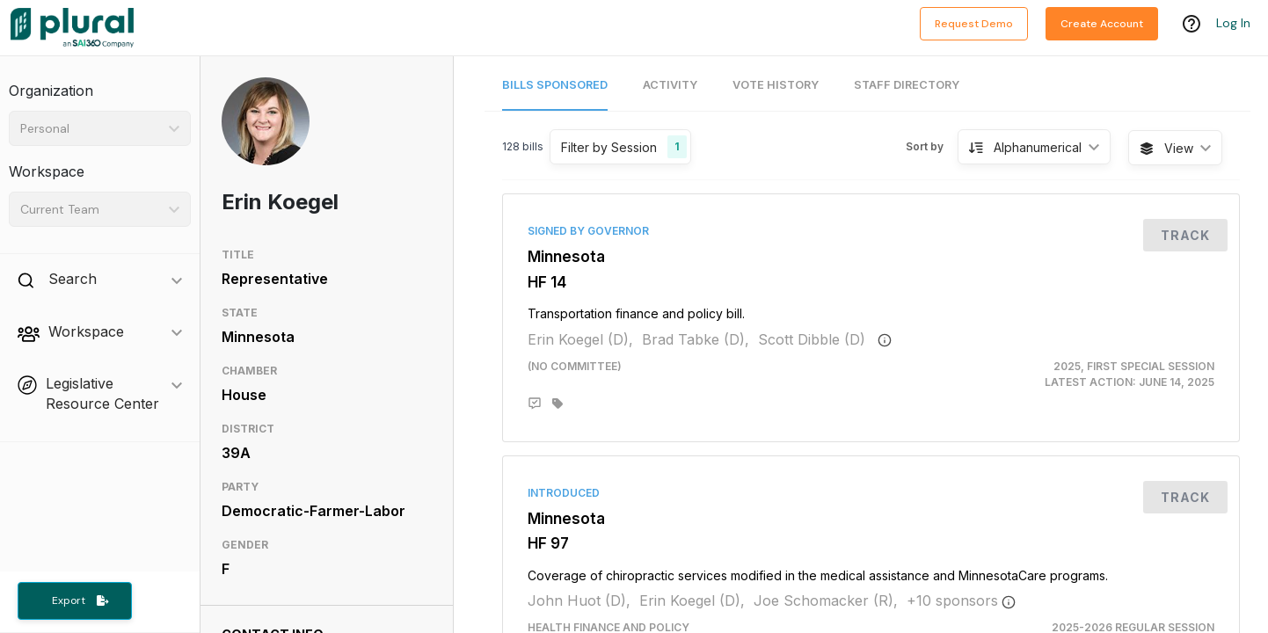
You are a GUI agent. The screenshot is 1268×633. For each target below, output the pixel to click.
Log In (1233, 24)
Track (1185, 235)
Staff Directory (906, 84)
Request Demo (974, 24)
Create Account (1101, 24)
